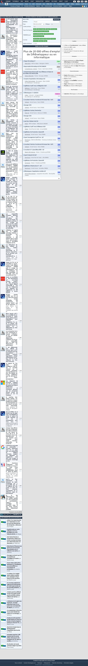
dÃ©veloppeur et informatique (73, 77)
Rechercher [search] (57, 21)
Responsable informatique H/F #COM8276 (34, 68)
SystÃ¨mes (84, 4)
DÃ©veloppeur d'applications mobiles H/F (34, 173)
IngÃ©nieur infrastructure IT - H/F (32, 168)
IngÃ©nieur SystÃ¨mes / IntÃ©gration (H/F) (35, 88)
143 (20, 43)
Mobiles (78, 4)
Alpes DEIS (28, 66)
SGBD (67, 4)
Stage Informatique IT (29, 63)
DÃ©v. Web (49, 4)
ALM (33, 4)
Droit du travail (48, 6)
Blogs (27, 1)
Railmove (27, 90)
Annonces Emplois (57, 6)
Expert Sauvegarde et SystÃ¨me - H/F (33, 139)
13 (20, 222)
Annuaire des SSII (68, 51)
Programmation (61, 4)
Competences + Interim (31, 71)
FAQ (22, 1)
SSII (42, 6)
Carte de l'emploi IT (68, 53)
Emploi (47, 1)
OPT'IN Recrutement (30, 176)
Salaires (38, 6)
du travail (67, 80)
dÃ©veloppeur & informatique (73, 86)
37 (20, 471)
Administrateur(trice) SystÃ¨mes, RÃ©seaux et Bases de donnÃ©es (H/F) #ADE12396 (38, 74)
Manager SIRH (27, 107)
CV (22, 6)
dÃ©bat (84, 47)
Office (72, 4)
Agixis (26, 126)
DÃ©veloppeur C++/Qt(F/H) (30, 95)
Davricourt (27, 142)
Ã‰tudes (54, 1)
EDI (55, 4)
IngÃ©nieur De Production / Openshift (33, 134)
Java (44, 4)
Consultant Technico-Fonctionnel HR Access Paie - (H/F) (38, 102)
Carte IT (65, 6)
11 (20, 238)
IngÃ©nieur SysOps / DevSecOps (32, 112)
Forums (8, 1)
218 (20, 187)
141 (20, 205)
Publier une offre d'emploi (41, 48)
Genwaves (27, 136)
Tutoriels (15, 1)
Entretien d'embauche (29, 6)
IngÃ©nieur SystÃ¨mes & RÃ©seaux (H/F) (34, 129)
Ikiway (26, 131)
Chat (32, 1)
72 (20, 171)
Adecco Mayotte (29, 78)
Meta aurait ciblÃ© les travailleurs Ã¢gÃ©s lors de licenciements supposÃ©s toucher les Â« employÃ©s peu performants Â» (12, 172)
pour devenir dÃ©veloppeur (73, 88)
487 (20, 339)
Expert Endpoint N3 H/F (30, 157)
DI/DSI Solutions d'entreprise (16, 4)
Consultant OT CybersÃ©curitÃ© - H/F (33, 152)
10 (20, 95)
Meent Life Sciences (30, 154)
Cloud (26, 4)
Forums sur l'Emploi (15, 6)
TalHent (27, 104)
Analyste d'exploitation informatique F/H (34, 81)
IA (30, 4)
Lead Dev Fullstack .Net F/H (30, 123)
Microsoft (38, 4)
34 (20, 27)
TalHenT (27, 120)
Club (66, 1)
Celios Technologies (30, 83)
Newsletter (39, 1)
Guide (80, 47)
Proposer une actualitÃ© (15, 514)
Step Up (27, 115)
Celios (26, 97)
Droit (61, 1)
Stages (70, 6)
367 (20, 488)
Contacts (82, 66)
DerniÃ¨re (17, 517)
